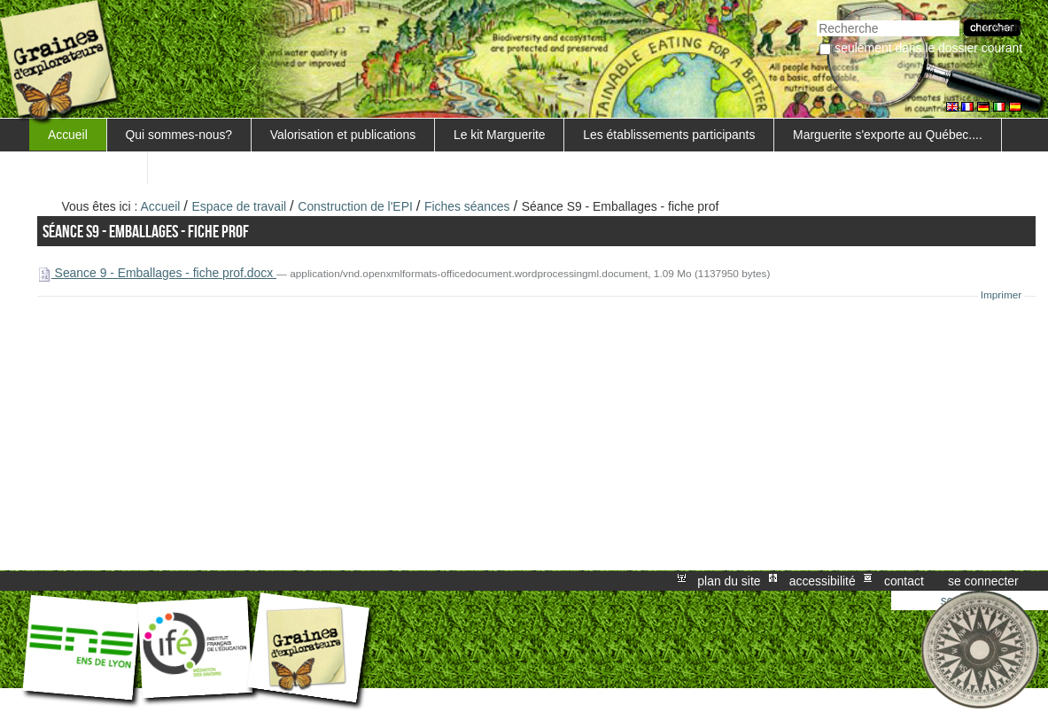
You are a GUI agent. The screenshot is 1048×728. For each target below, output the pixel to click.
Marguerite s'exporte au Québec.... (887, 135)
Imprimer (1001, 295)
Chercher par (816, 18)
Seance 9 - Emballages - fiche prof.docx (156, 273)
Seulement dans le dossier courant (928, 48)
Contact (904, 581)
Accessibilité (822, 581)
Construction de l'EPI (355, 206)
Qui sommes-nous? (179, 135)
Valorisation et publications (342, 135)
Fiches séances (468, 206)
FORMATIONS (88, 167)
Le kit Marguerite (500, 135)
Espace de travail (239, 206)
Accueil (68, 135)
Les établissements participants (669, 135)
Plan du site (728, 581)
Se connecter (983, 581)
